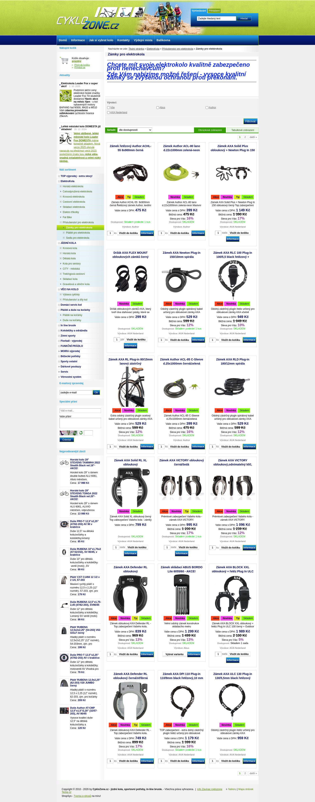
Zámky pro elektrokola (79, 227)
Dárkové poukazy (71, 366)
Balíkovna (163, 40)
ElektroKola (153, 48)
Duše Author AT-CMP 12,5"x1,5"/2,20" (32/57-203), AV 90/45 (83, 710)
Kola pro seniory (72, 263)
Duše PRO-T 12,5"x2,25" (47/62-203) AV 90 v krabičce (84, 524)
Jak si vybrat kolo (101, 40)
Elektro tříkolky (71, 212)
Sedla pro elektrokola (77, 237)
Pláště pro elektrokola (78, 232)
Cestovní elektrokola (74, 201)
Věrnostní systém (71, 376)
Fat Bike (67, 217)
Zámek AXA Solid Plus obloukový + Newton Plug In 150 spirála (233, 150)
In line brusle (68, 325)
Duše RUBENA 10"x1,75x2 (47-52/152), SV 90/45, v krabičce (85, 552)
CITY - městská (71, 268)
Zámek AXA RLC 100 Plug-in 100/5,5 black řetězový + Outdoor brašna (232, 257)
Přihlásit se (79, 67)
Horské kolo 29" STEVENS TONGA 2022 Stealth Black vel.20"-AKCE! (83, 495)
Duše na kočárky (72, 320)
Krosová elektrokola (73, 196)
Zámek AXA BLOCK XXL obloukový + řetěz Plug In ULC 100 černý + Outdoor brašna (233, 571)
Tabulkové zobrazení (242, 130)
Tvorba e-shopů (82, 796)
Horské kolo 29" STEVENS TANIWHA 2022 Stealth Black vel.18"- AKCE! (85, 464)
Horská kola (69, 253)
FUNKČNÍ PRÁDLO (72, 346)
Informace (147, 233)
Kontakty (123, 40)
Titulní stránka (136, 48)
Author (212, 107)
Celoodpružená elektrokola (77, 191)
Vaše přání (65, 416)
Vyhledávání (199, 10)
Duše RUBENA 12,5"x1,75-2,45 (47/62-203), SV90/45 (85, 603)
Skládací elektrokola (74, 207)
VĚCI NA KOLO (69, 289)
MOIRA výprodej (70, 351)
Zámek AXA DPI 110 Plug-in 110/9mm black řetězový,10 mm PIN (181, 678)
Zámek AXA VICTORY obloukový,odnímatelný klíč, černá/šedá (232, 464)
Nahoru (232, 789)
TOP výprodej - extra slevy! (77, 176)
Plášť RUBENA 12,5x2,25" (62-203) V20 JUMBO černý (85, 682)
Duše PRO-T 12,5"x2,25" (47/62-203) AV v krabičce (85, 656)
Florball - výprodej (71, 340)
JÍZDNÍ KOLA (68, 243)
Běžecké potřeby (70, 356)
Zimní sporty (68, 335)
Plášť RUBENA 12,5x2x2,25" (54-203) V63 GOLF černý (85, 630)
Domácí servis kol (71, 304)
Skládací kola (70, 279)
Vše (112, 107)
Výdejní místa (143, 40)
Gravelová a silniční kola (76, 284)
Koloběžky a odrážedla (74, 330)
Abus (162, 107)
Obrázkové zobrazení (210, 130)
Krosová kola (70, 248)
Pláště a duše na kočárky (75, 310)
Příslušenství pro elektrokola (177, 48)
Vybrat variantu (175, 654)
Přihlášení (214, 10)
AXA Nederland (118, 112)
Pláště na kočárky (72, 315)
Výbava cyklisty (71, 294)
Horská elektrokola (73, 186)
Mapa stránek (245, 789)
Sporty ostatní (69, 361)
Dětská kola (69, 258)
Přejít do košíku (82, 65)
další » (253, 137)
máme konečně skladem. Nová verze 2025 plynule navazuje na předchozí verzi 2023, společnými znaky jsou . (80, 147)
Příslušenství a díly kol (75, 299)
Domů (63, 40)
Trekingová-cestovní (74, 273)
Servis (64, 371)
